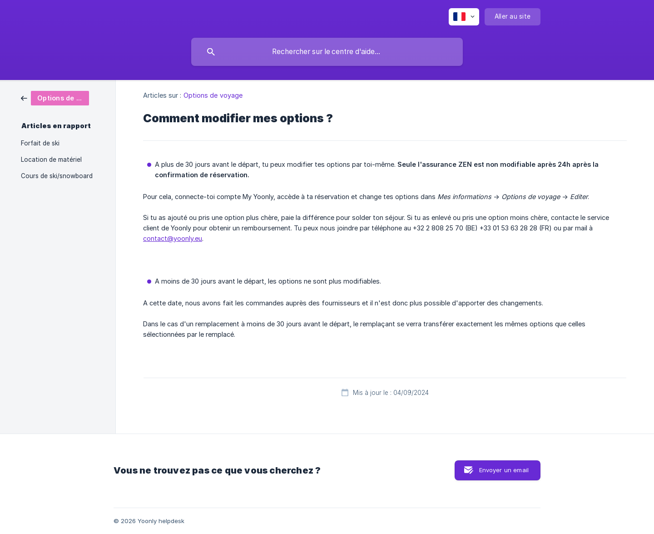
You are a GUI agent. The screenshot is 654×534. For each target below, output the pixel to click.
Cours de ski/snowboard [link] (57, 176)
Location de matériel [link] (51, 159)
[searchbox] (327, 52)
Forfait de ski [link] (40, 143)
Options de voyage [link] (213, 95)
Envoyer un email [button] (504, 470)
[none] (464, 16)
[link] (55, 97)
